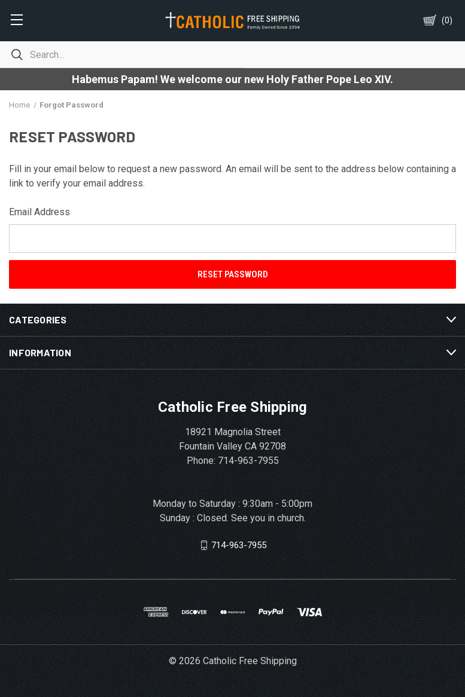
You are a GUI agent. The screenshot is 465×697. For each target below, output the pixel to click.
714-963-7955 (238, 545)
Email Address (39, 212)
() (447, 20)
